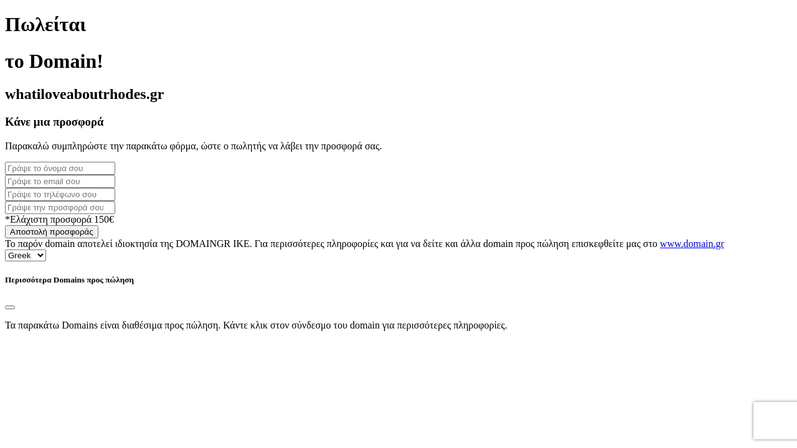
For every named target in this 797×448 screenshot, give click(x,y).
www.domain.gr (692, 243)
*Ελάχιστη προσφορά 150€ (59, 219)
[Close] (10, 307)
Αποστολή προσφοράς (51, 231)
